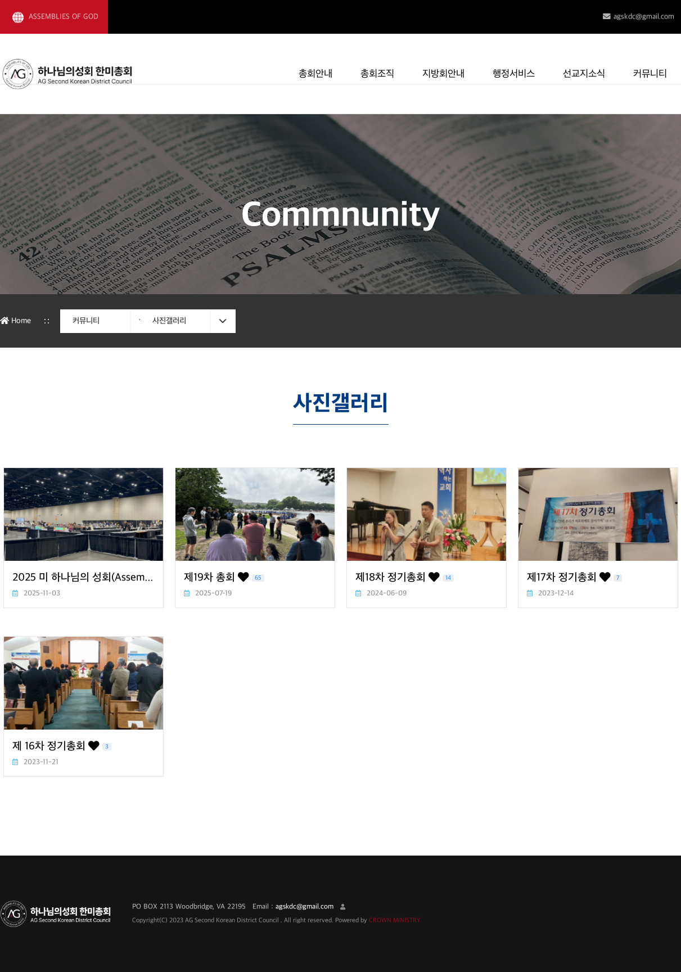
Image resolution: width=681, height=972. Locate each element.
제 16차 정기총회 (61, 746)
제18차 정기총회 (404, 577)
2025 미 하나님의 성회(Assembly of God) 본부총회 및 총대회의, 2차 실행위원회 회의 (83, 577)
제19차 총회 (224, 577)
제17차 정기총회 (574, 577)
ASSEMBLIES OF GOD (55, 17)
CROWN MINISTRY (394, 920)
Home (15, 321)
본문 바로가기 (0, 0)
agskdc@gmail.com (638, 17)
